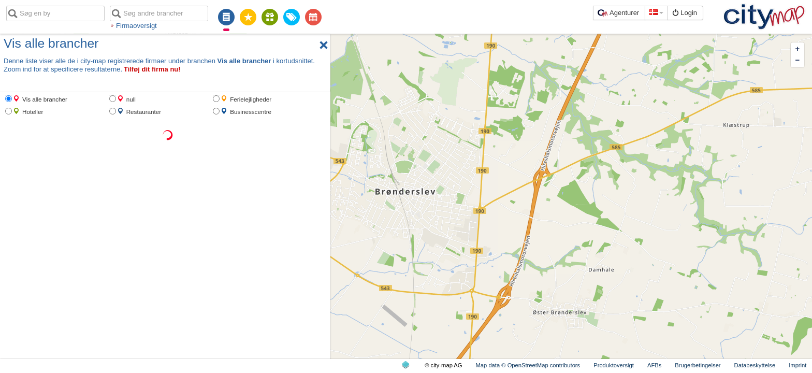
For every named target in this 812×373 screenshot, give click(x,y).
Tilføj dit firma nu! (152, 69)
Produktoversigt (613, 365)
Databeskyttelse (755, 365)
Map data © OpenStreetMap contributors (528, 365)
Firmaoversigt (136, 26)
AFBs (654, 365)
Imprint (797, 365)
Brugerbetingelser (697, 365)
